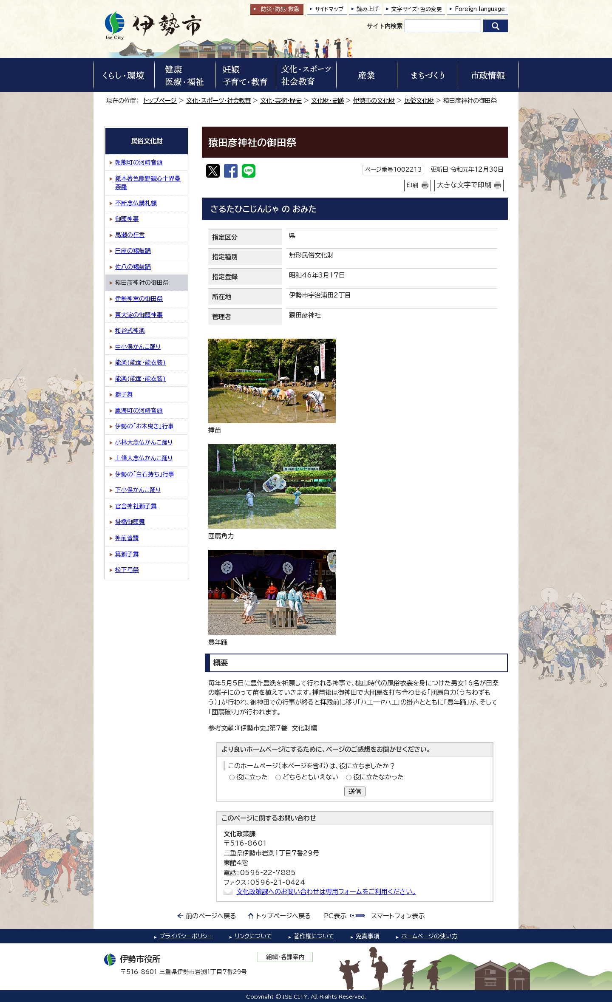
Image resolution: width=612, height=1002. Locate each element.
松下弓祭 (127, 570)
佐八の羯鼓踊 (133, 267)
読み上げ (368, 9)
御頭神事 (127, 219)
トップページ (160, 100)
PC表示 (335, 916)
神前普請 (127, 538)
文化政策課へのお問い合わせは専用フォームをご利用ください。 (326, 892)
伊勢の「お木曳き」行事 (144, 426)
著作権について (314, 936)
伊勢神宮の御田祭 (139, 299)
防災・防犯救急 (280, 9)
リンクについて (253, 936)
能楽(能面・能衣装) (140, 362)
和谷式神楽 (130, 331)
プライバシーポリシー (186, 936)
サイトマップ (329, 9)
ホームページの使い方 (429, 936)
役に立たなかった (378, 777)
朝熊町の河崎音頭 (139, 162)
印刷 (413, 185)
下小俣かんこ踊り (138, 490)
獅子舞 (124, 394)
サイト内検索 (384, 26)
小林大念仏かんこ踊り (144, 442)
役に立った (252, 777)
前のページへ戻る (211, 916)
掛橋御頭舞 (130, 522)
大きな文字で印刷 (464, 184)
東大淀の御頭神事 (139, 315)
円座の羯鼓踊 (133, 251)
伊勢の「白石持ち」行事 (144, 474)
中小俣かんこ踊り (138, 347)
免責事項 (368, 936)
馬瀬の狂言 (130, 235)
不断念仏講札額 (136, 203)
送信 (354, 791)
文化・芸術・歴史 (281, 100)
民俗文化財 (419, 100)
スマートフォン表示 (398, 916)
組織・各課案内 (285, 957)
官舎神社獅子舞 (136, 506)
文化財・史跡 (327, 100)
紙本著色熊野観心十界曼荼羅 (148, 182)
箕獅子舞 (127, 554)
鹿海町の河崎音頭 (139, 410)
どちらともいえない (310, 777)
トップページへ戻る (283, 916)
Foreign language (480, 9)
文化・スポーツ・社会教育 (218, 100)
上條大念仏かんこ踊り (144, 458)
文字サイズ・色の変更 (416, 9)
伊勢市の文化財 (374, 100)
